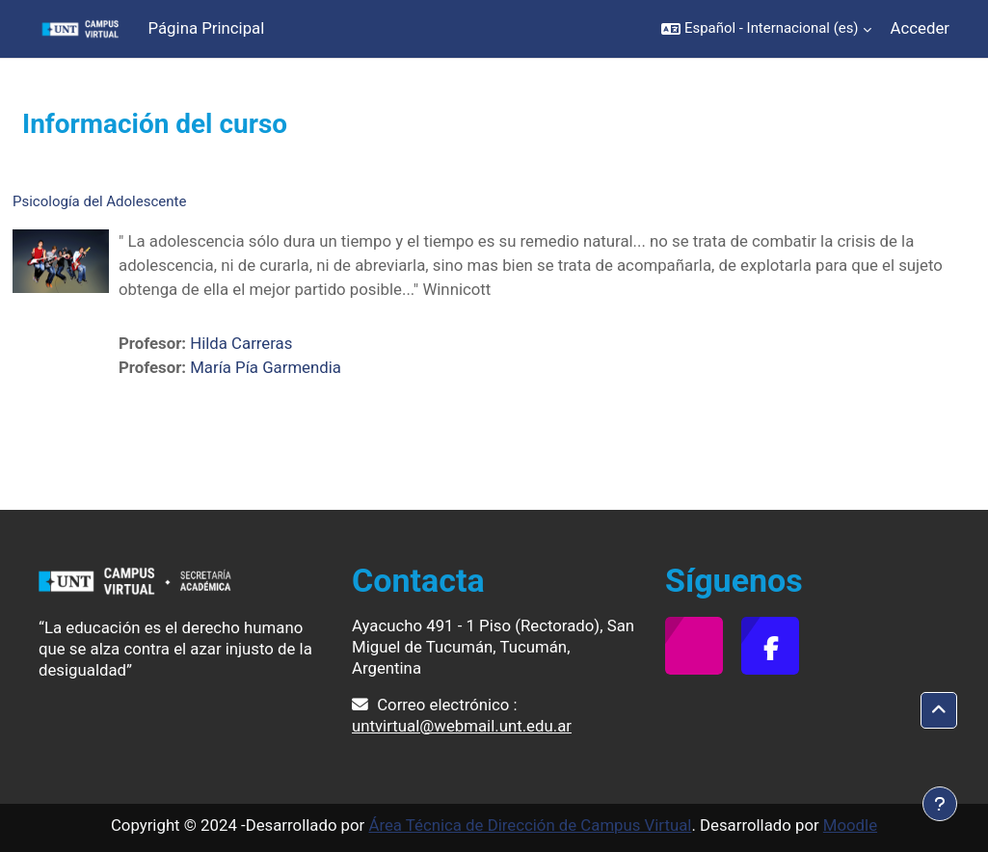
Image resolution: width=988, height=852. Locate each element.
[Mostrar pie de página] (939, 803)
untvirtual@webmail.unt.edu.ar (462, 725)
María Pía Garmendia (265, 367)
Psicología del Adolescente (99, 201)
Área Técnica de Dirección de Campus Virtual (529, 825)
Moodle (850, 825)
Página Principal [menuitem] (206, 28)
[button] (766, 29)
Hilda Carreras (241, 343)
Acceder (920, 28)
